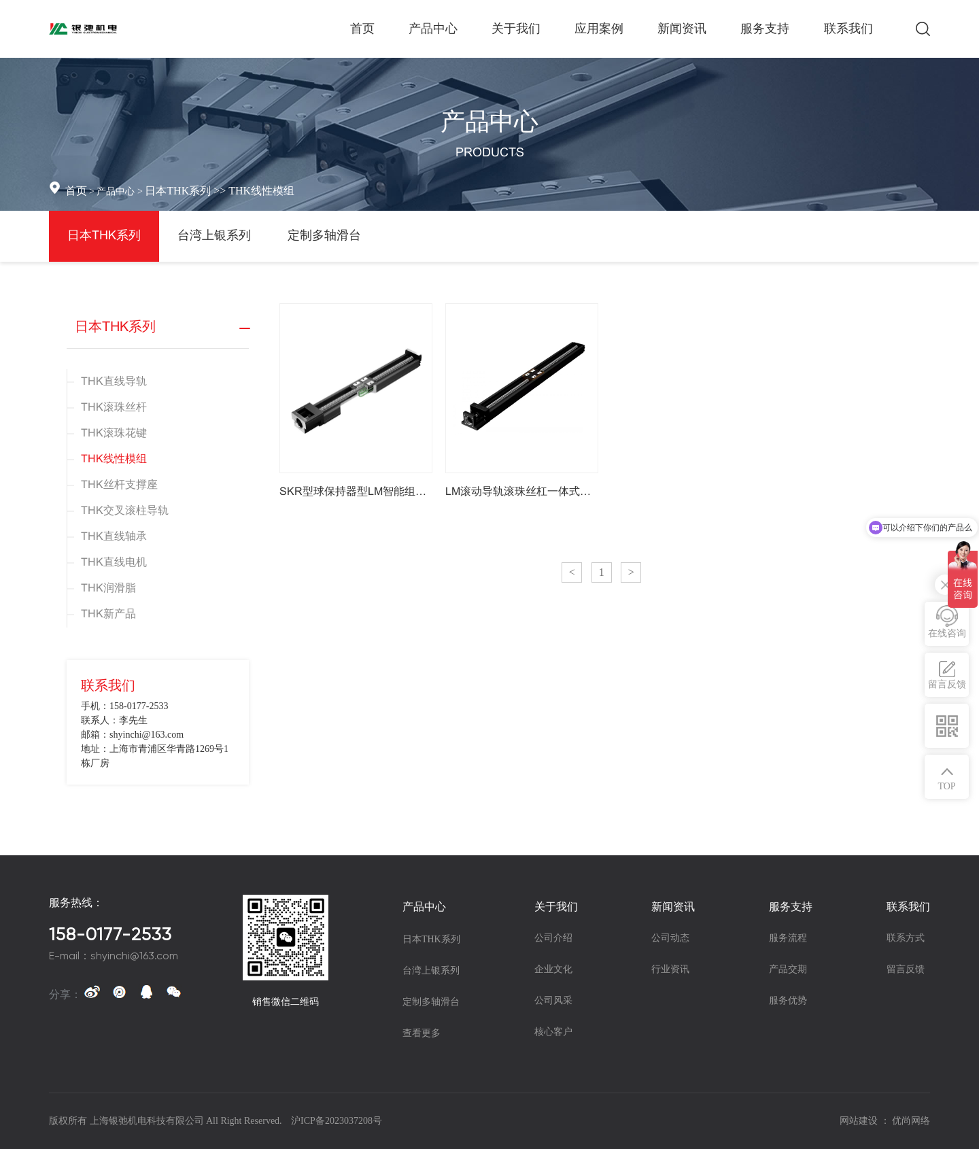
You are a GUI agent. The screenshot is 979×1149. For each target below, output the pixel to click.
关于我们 (556, 906)
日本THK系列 (104, 236)
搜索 (923, 29)
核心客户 (553, 1032)
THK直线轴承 (114, 537)
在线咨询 (947, 633)
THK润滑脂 (108, 588)
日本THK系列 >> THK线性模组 (219, 190)
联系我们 (908, 906)
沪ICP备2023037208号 (336, 1121)
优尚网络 (911, 1121)
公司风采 (553, 1000)
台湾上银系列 (214, 236)
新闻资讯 (673, 906)
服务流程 (788, 938)
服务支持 (790, 906)
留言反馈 (906, 969)
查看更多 (421, 1033)
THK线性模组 (114, 459)
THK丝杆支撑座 (119, 485)
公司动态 (670, 938)
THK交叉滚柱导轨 (125, 511)
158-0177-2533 (110, 934)
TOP (946, 786)
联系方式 (906, 938)
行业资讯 (670, 969)
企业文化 (553, 969)
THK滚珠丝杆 (114, 407)
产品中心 (424, 906)
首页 (76, 190)
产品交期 (788, 969)
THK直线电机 (114, 563)
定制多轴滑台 (324, 236)
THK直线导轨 (114, 382)
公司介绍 (553, 938)
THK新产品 (108, 614)
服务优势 (788, 1000)
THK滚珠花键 (114, 433)
